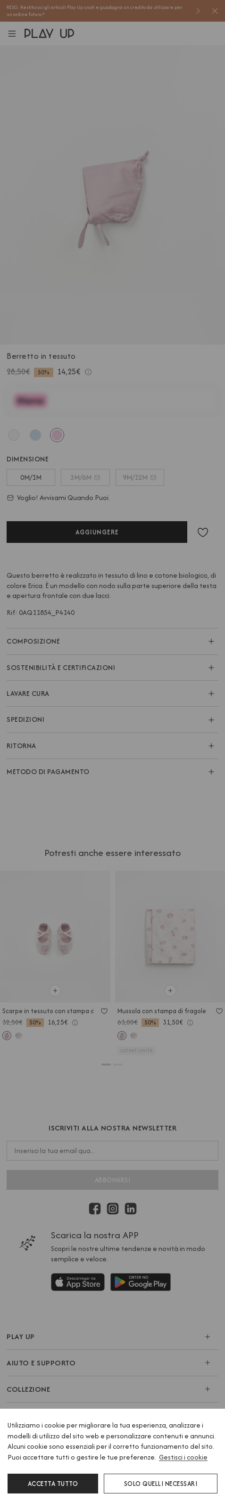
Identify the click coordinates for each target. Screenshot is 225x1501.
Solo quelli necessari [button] (161, 1483)
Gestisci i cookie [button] (183, 1457)
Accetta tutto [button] (53, 1483)
